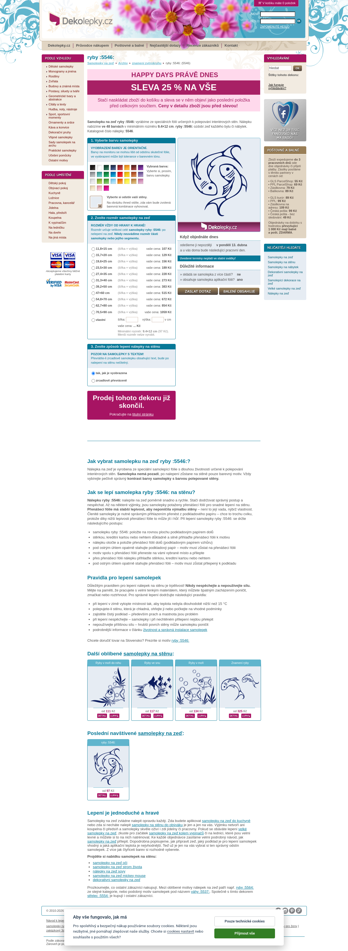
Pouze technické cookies (245, 921)
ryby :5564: (245, 887)
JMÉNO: (255, 14)
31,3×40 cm (104, 280)
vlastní (100, 319)
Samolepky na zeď (100, 63)
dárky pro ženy (287, 926)
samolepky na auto (59, 926)
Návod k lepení (56, 920)
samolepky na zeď (160, 733)
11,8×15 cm (104, 248)
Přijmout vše (245, 934)
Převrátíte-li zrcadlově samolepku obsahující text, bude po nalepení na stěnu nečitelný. (130, 358)
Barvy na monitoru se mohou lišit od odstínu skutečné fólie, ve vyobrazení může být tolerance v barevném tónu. (130, 152)
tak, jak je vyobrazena (111, 373)
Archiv (123, 63)
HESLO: (255, 21)
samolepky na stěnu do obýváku (157, 825)
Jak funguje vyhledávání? (277, 86)
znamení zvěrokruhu (146, 63)
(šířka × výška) (127, 248)
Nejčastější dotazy (165, 45)
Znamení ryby (240, 662)
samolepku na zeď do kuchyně (226, 821)
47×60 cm (103, 292)
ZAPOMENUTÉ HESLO (274, 26)
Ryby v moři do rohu (108, 662)
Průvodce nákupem (92, 45)
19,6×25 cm (104, 261)
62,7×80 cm (104, 305)
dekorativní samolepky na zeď (116, 880)
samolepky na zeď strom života (117, 867)
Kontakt (231, 45)
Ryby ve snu (152, 662)
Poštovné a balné (129, 45)
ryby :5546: (180, 640)
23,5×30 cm (104, 267)
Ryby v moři (196, 662)
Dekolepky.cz (59, 45)
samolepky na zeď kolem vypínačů (176, 833)
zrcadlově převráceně (111, 380)
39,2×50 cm (104, 286)
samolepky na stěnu (148, 654)
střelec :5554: (98, 896)
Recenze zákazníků (203, 45)
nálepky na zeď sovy (109, 871)
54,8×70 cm (104, 299)
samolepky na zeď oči (110, 863)
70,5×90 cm (104, 312)
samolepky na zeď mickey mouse (119, 876)
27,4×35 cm (104, 274)
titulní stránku (142, 414)
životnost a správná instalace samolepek (175, 630)
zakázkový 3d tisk (58, 930)
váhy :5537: (200, 892)
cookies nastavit (180, 932)
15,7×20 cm (104, 255)
